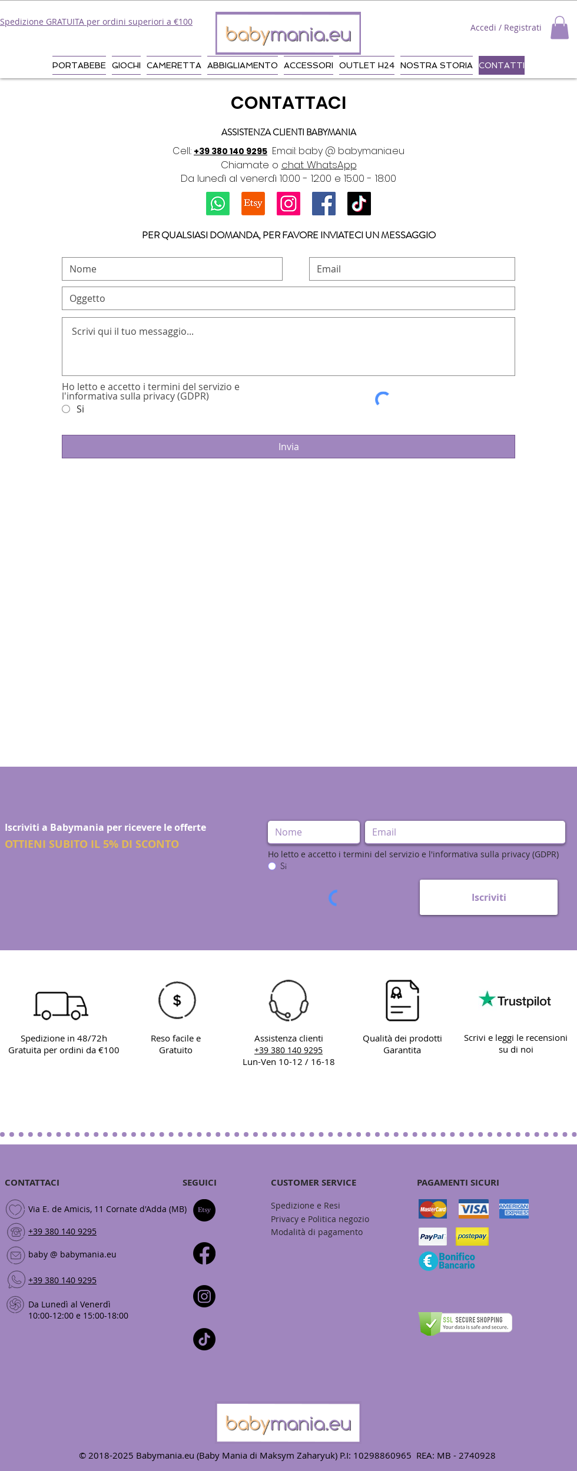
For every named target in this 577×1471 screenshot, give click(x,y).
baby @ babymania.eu (72, 1254)
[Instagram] (288, 203)
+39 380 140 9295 (230, 151)
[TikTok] (359, 203)
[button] (559, 27)
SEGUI (195, 1182)
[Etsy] (253, 203)
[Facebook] (324, 203)
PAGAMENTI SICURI (458, 1182)
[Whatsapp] (218, 203)
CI (212, 1182)
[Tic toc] (204, 1339)
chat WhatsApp (319, 165)
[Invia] (288, 446)
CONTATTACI (32, 1182)
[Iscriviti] (489, 897)
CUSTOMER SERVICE (313, 1182)
